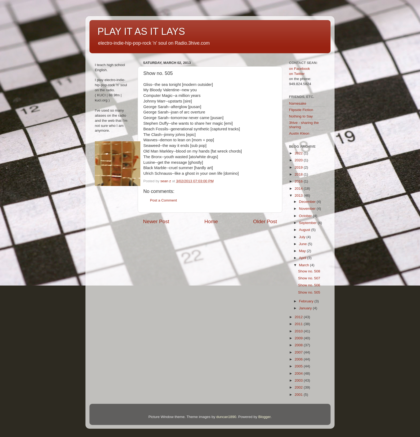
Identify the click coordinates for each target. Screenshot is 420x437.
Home (211, 221)
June (303, 244)
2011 (299, 324)
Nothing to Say (301, 116)
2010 (299, 331)
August (305, 230)
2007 (299, 352)
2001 (299, 395)
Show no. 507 (309, 278)
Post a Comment (163, 200)
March (304, 265)
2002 (299, 387)
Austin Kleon (299, 133)
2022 (299, 153)
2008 (299, 345)
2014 (299, 189)
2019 (299, 167)
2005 (299, 366)
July (302, 237)
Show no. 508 (309, 271)
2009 (299, 338)
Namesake (297, 103)
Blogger (264, 417)
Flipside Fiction (301, 110)
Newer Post (156, 221)
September (308, 223)
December (308, 202)
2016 (299, 181)
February (306, 301)
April (303, 258)
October (306, 216)
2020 (299, 160)
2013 (299, 195)
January (306, 308)
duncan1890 (226, 417)
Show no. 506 (309, 285)
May (303, 251)
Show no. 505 (309, 292)
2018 (299, 174)
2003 (299, 380)
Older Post (265, 221)
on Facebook (299, 69)
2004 (299, 373)
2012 (299, 317)
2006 (299, 359)
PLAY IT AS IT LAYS (141, 31)
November (308, 209)
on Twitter (297, 74)
